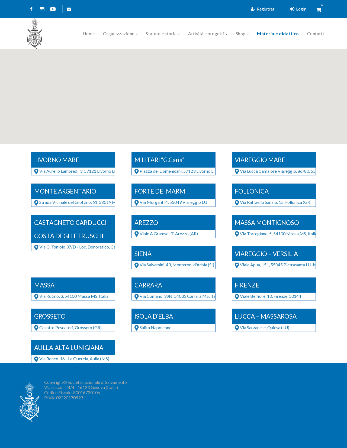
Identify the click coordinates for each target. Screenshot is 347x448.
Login (298, 8)
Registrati (263, 8)
